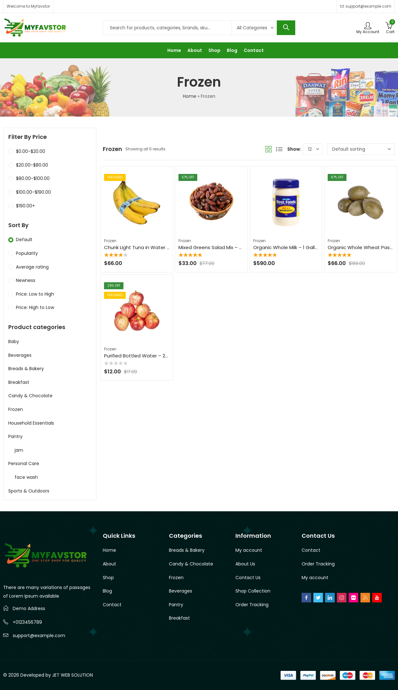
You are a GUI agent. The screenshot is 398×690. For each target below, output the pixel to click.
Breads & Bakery (26, 368)
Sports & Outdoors (28, 491)
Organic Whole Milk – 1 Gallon (287, 247)
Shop (108, 577)
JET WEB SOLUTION (72, 675)
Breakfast (18, 382)
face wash (26, 477)
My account (248, 550)
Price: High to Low (35, 307)
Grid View (268, 149)
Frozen (110, 240)
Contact (112, 604)
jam (19, 450)
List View (279, 149)
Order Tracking (252, 604)
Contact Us (248, 577)
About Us (245, 564)
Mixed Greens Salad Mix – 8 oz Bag (218, 247)
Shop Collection (252, 591)
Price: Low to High (35, 294)
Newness (25, 280)
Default (24, 239)
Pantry (15, 436)
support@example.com (39, 635)
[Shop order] (361, 149)
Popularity (27, 253)
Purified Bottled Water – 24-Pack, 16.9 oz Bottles (161, 355)
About (109, 564)
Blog (107, 591)
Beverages (19, 355)
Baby (13, 341)
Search (286, 27)
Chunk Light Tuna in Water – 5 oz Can (148, 247)
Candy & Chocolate (30, 395)
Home (189, 96)
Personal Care (23, 463)
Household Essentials (31, 423)
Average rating (32, 267)
